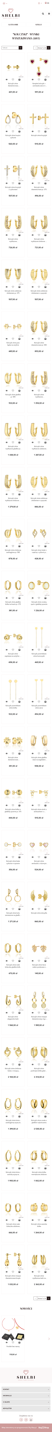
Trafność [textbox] (5, 48)
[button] (26, 1389)
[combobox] (12, 48)
